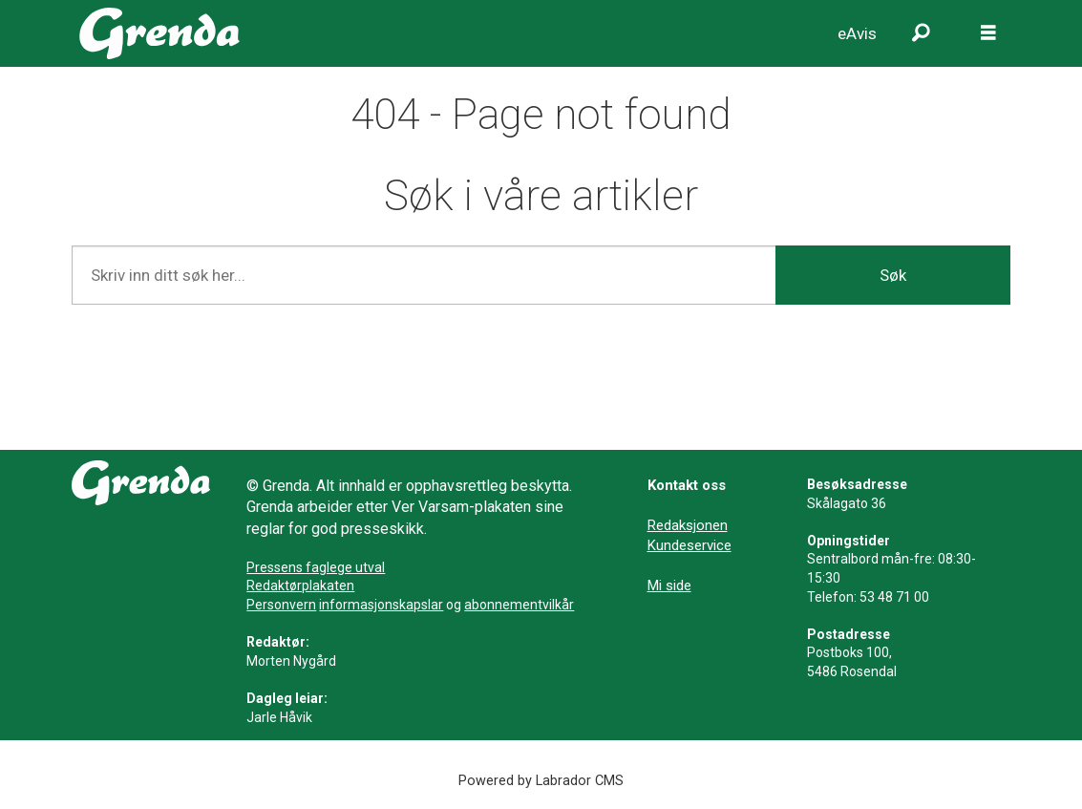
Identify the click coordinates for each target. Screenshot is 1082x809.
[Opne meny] (988, 33)
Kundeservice (689, 545)
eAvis (857, 33)
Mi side (669, 585)
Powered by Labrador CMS (541, 781)
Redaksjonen (687, 525)
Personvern (281, 604)
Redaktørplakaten (300, 585)
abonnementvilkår (519, 604)
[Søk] (921, 33)
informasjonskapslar (381, 604)
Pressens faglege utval (315, 567)
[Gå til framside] (160, 33)
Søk (893, 275)
